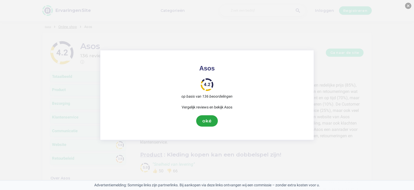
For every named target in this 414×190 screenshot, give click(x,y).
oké (207, 121)
